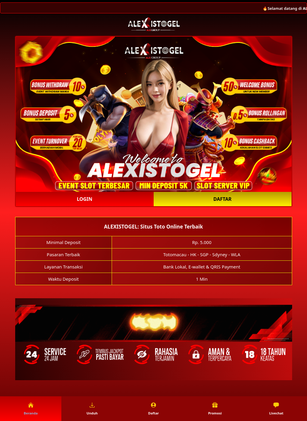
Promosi (215, 409)
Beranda (31, 409)
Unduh (92, 409)
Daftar (223, 199)
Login (84, 199)
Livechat (276, 409)
